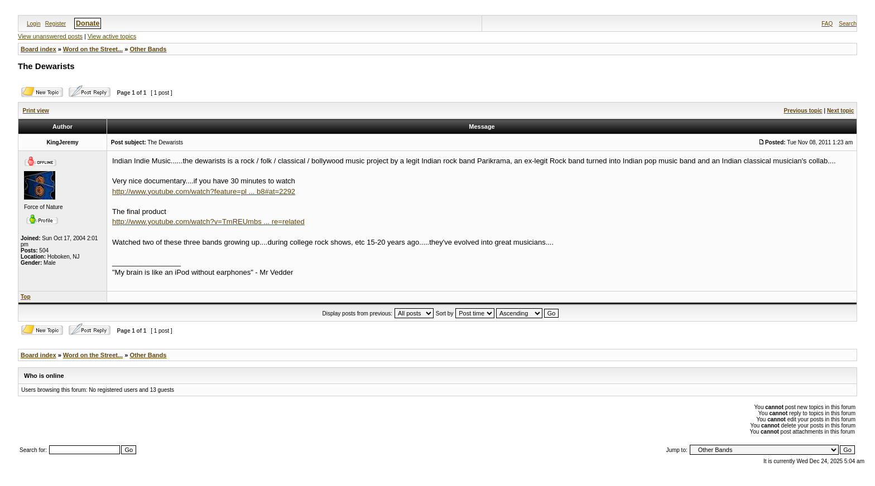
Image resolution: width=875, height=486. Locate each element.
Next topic (840, 111)
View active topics (112, 36)
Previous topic (803, 111)
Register (55, 24)
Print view (36, 111)
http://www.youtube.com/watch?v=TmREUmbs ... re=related (208, 221)
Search (848, 24)
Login (33, 24)
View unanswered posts (50, 36)
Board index (38, 49)
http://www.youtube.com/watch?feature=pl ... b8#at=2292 (203, 191)
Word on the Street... (93, 49)
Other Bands (147, 49)
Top (26, 297)
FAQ (827, 24)
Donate (87, 23)
